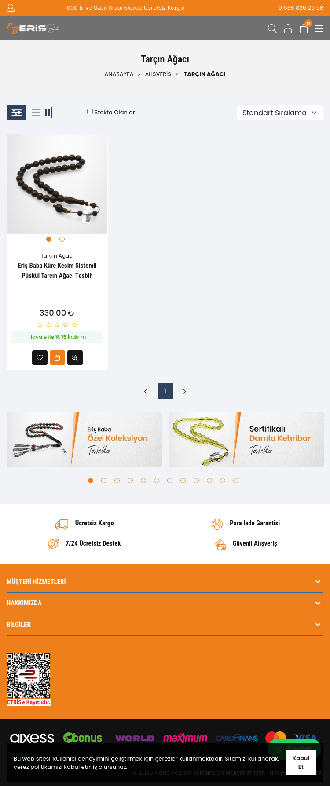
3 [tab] (117, 480)
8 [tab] (183, 480)
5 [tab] (143, 480)
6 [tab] (156, 480)
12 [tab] (235, 480)
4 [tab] (130, 480)
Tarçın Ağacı (57, 255)
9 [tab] (196, 480)
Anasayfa (119, 74)
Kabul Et (301, 762)
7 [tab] (169, 480)
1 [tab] (48, 239)
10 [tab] (209, 480)
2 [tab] (62, 239)
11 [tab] (222, 480)
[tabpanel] (57, 184)
